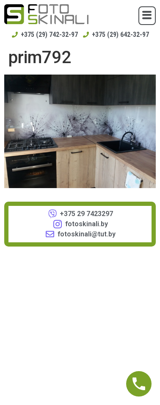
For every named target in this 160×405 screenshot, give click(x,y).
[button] (147, 15)
